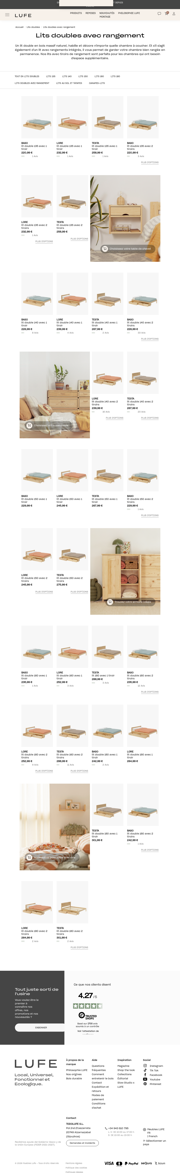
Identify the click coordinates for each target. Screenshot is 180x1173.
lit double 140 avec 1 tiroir (37, 322)
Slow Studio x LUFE (126, 1085)
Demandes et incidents (82, 1143)
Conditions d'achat (98, 1106)
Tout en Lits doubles (27, 76)
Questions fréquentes (99, 1068)
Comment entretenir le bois (103, 1076)
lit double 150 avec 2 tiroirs (143, 499)
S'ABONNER (41, 1028)
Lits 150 (83, 76)
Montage (105, 17)
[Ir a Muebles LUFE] (23, 15)
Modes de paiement (98, 1097)
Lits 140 (67, 76)
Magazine (123, 1066)
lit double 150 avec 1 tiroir (37, 499)
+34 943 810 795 (116, 1128)
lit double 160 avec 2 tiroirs (143, 675)
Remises (91, 13)
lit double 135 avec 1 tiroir (37, 146)
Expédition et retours (100, 1089)
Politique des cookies (76, 1168)
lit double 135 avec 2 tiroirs (143, 146)
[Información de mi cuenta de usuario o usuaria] (174, 14)
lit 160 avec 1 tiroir (107, 674)
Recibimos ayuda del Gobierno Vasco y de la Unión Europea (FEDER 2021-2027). (38, 1143)
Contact (97, 1083)
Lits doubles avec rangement (32, 83)
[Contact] (159, 14)
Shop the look (126, 1070)
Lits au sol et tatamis (69, 83)
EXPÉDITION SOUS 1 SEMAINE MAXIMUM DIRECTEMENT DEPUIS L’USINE (90, 4)
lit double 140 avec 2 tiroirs (143, 322)
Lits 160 (99, 76)
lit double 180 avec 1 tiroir (107, 754)
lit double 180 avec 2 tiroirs (143, 833)
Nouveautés (107, 13)
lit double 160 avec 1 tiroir (37, 675)
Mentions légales (74, 1163)
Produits (76, 13)
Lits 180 (115, 76)
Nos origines (74, 1074)
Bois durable (74, 1078)
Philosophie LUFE (129, 13)
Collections (125, 1074)
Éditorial (123, 1078)
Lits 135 (50, 76)
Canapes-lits (97, 83)
